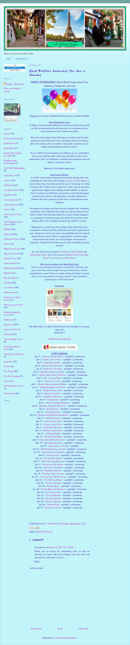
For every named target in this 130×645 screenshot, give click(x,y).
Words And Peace (52, 393)
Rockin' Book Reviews (52, 365)
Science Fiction (11, 330)
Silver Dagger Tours (13, 340)
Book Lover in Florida (59, 446)
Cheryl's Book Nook (53, 436)
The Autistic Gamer (53, 458)
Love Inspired (10, 264)
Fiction (7, 210)
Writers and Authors (52, 430)
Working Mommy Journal (53, 449)
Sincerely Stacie (53, 412)
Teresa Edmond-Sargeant (53, 489)
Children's (8, 186)
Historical (8, 235)
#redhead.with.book (53, 427)
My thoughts (10, 279)
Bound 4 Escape (53, 501)
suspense (8, 362)
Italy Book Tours (11, 254)
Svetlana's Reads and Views (52, 387)
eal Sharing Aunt (54, 421)
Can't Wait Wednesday (14, 169)
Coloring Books (11, 200)
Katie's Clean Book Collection (52, 375)
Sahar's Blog (53, 504)
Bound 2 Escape (53, 483)
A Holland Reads (52, 433)
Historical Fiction (11, 240)
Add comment (36, 568)
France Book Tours (13, 215)
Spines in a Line (52, 381)
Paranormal (9, 293)
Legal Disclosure (21, 59)
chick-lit (7, 181)
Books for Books (53, 507)
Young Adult (9, 394)
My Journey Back (52, 378)
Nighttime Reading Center (52, 372)
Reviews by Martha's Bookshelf (53, 415)
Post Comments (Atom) (66, 638)
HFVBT (7, 230)
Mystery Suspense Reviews (52, 406)
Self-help (8, 335)
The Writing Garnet (53, 480)
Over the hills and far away (53, 476)
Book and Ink (53, 455)
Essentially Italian (38, 255)
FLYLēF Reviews (53, 418)
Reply (37, 561)
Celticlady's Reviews (53, 443)
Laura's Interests (53, 498)
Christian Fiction (11, 191)
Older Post (83, 628)
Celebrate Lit (9, 176)
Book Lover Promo (52, 359)
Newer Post (36, 628)
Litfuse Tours (10, 259)
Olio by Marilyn (53, 495)
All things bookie (53, 492)
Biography (9, 149)
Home (8, 59)
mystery (8, 283)
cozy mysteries (11, 205)
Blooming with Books (53, 464)
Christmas (8, 196)
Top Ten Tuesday (12, 377)
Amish (7, 134)
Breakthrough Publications (10, 163)
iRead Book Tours (75, 255)
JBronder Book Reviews (53, 461)
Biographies (9, 144)
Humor (7, 245)
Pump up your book (13, 305)
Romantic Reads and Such (53, 439)
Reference (8, 320)
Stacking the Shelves (13, 355)
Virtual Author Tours (13, 387)
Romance (8, 325)
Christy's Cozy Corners (53, 473)
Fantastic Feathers (52, 470)
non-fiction (9, 288)
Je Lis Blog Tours (67, 258)
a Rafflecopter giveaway (59, 339)
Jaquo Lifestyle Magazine (58, 402)
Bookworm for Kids (52, 368)
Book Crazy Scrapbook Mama (52, 384)
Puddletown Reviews (52, 396)
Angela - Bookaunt (15, 84)
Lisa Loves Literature (53, 467)
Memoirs (8, 274)
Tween (7, 382)
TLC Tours (8, 372)
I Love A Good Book (52, 424)
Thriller (7, 367)
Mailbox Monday (12, 269)
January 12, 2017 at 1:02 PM (59, 547)
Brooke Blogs (53, 486)
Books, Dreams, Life (52, 390)
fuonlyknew (52, 399)
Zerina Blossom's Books (53, 452)
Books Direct (52, 409)
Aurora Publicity (12, 139)
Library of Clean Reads (75, 180)
